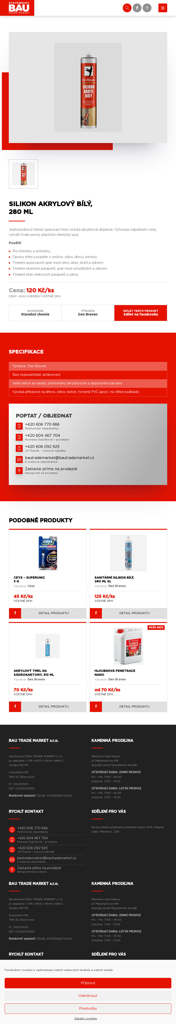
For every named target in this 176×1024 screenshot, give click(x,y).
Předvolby (88, 1008)
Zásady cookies (85, 1018)
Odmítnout (88, 996)
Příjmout (88, 983)
